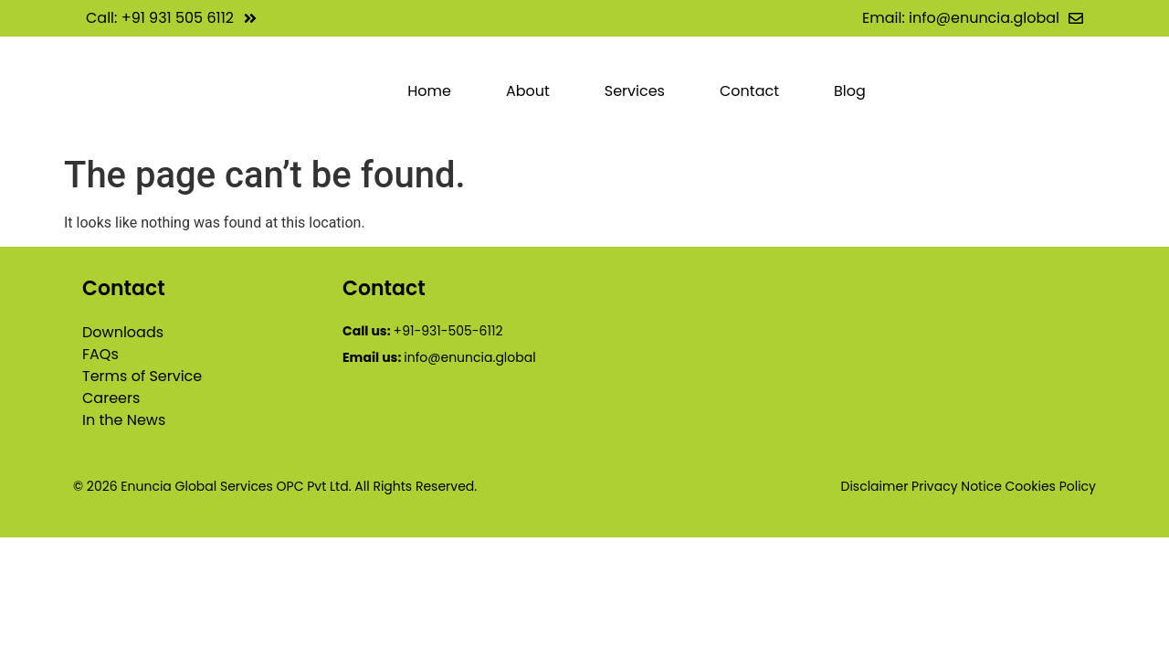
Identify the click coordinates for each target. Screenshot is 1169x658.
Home (429, 90)
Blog (850, 90)
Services (635, 90)
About (528, 90)
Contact (749, 90)
